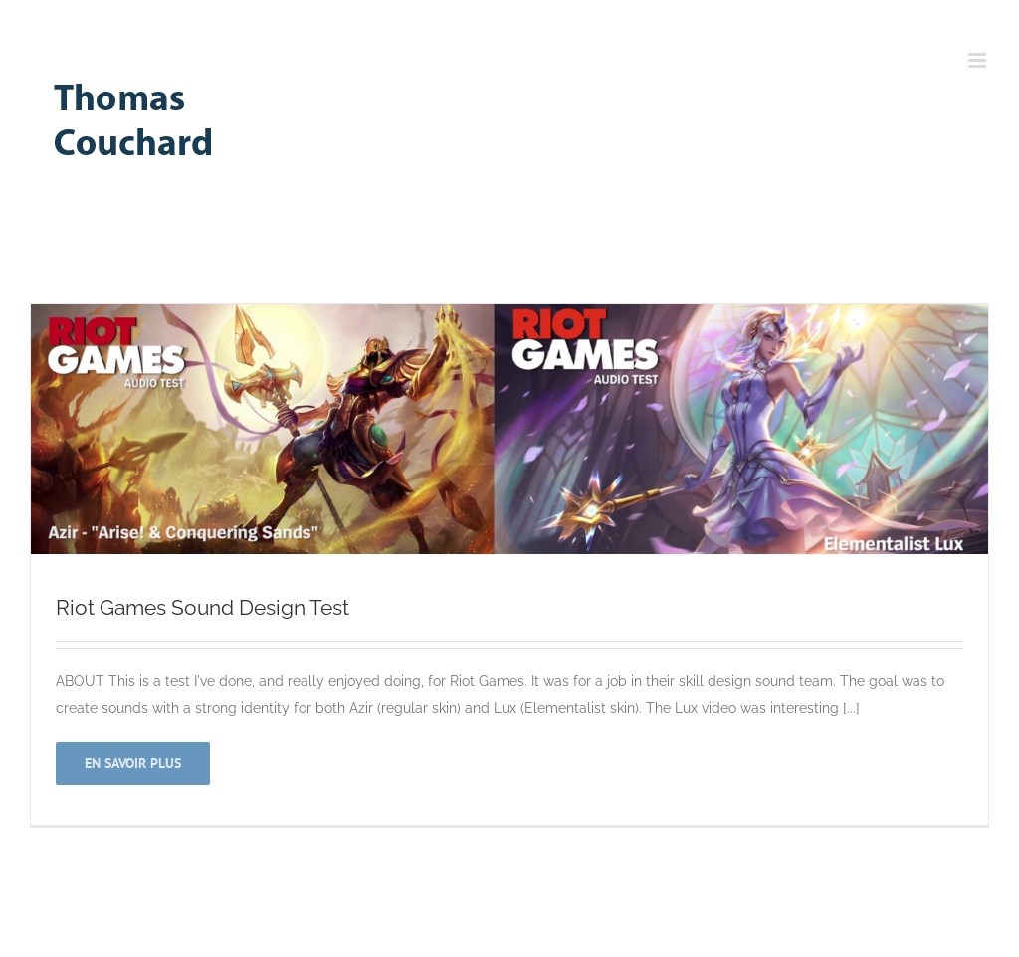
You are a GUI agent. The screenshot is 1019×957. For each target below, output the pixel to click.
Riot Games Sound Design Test (202, 607)
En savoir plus (133, 763)
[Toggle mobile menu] (978, 60)
